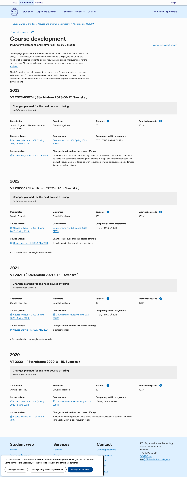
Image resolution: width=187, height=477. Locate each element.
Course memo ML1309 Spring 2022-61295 (70, 229)
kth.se (14, 2)
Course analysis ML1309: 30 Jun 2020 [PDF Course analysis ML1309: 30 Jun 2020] (27, 418)
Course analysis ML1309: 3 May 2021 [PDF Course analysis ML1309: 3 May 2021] (30, 330)
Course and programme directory (54, 24)
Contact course (104, 455)
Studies (31, 24)
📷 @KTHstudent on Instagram (155, 459)
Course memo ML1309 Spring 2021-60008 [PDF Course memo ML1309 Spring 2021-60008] (71, 316)
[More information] (108, 121)
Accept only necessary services (47, 469)
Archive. (14, 66)
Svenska (173, 11)
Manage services (16, 469)
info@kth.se (146, 456)
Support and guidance (20, 455)
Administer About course (165, 45)
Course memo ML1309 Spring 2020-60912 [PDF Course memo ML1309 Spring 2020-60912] (72, 403)
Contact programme (106, 449)
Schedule (58, 449)
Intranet (39, 2)
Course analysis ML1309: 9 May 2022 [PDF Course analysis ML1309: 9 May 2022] (30, 243)
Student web (26, 2)
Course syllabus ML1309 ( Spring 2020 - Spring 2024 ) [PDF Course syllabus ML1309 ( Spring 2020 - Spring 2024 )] (27, 142)
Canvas (56, 455)
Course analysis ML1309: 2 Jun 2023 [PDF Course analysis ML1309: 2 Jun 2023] (30, 155)
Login (174, 2)
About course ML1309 (83, 24)
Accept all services (80, 469)
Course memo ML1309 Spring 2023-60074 (70, 142)
